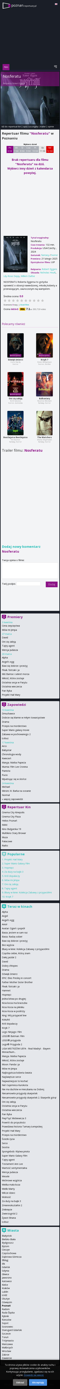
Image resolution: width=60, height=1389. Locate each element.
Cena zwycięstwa (11, 625)
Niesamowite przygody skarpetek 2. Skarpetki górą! (29, 1097)
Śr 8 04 (22, 149)
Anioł (4, 924)
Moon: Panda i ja (11, 1064)
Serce (5, 1143)
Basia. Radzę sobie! (12, 936)
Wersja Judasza (10, 649)
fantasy (45, 255)
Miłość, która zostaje (13, 678)
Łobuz (5, 738)
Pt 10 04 (35, 149)
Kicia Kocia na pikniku (13, 1007)
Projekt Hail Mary (11, 694)
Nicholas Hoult (48, 272)
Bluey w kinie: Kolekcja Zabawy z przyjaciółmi (28, 892)
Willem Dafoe (28, 276)
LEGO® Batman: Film (13, 1036)
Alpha (5, 657)
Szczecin (6, 1333)
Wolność (6, 1197)
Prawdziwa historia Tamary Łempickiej (22, 1126)
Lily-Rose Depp (12, 276)
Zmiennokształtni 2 (12, 1205)
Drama (5, 721)
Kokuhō (6, 1019)
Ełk (3, 1263)
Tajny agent (8, 645)
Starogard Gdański (12, 1330)
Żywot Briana (9, 1217)
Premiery (15, 617)
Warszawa (7, 1344)
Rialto (5, 845)
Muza (5, 837)
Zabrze (5, 1354)
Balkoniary (44, 398)
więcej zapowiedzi (13, 799)
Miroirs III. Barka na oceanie (16, 790)
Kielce (5, 1284)
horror (54, 255)
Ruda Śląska (8, 1312)
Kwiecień (6, 758)
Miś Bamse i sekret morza (15, 674)
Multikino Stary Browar (14, 833)
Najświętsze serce (11, 1076)
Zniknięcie (7, 1209)
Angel (5, 915)
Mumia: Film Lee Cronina (15, 766)
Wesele (5, 1176)
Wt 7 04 (16, 149)
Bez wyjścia (8, 945)
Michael (6, 786)
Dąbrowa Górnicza (11, 1256)
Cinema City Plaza (11, 816)
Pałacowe (7, 841)
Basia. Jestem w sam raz (15, 932)
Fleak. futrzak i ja (11, 670)
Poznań (6, 1305)
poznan (23, 5)
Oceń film (24, 304)
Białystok (7, 1235)
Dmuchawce (8, 713)
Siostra (5, 1147)
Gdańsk (6, 1267)
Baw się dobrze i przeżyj (15, 665)
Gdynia (5, 1270)
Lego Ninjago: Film (12, 1031)
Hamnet (6, 990)
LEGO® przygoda (11, 1040)
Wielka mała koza (11, 1184)
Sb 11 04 (42, 149)
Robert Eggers (18, 83)
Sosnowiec (7, 1326)
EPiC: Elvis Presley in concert (16, 978)
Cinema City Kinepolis (13, 812)
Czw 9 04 (28, 149)
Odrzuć (20, 1382)
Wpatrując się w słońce (14, 779)
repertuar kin (14, 126)
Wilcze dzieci (8, 1192)
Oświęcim (7, 1302)
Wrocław (6, 1351)
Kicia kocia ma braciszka (14, 1002)
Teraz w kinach (19, 906)
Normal (6, 795)
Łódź (4, 1295)
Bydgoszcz (7, 1242)
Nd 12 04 (50, 149)
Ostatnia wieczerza (12, 686)
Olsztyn (6, 1298)
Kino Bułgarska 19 (11, 829)
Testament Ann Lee (12, 1163)
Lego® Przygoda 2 (12, 1044)
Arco (4, 746)
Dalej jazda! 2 (9, 957)
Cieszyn (6, 1249)
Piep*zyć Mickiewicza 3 (14, 1118)
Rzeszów (6, 1319)
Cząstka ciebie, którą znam (16, 953)
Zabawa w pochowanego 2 (16, 734)
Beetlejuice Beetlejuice (15, 437)
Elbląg (5, 1260)
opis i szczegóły (30, 126)
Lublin (5, 1291)
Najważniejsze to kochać (15, 1081)
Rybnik (5, 1316)
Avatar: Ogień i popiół (13, 928)
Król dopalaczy (12, 875)
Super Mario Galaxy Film (17, 863)
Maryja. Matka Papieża (14, 762)
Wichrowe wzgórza (12, 1180)
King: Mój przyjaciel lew (14, 1015)
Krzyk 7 (44, 359)
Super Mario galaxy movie (15, 730)
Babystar (7, 750)
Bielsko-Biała (9, 1239)
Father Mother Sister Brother (17, 982)
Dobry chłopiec (10, 965)
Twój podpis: (9, 583)
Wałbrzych (7, 1347)
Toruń (5, 1337)
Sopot (5, 1323)
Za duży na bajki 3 (13, 871)
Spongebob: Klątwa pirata (16, 1151)
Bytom (5, 1246)
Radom (6, 1309)
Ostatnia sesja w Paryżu (14, 682)
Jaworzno (7, 1277)
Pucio (5, 775)
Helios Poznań (9, 820)
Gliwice (5, 1274)
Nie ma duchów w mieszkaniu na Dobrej (23, 1089)
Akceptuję (38, 1382)
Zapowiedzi (16, 704)
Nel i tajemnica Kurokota (15, 1085)
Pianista (6, 770)
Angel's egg (8, 661)
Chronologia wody (11, 754)
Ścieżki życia (8, 1139)
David (5, 637)
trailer (43, 126)
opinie (51, 126)
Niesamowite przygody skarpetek (19, 1093)
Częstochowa (9, 1253)
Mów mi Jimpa (9, 629)
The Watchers (44, 437)
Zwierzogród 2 (9, 1213)
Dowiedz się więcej (34, 1375)
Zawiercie (7, 1358)
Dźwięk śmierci (15, 359)
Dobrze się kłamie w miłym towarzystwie (23, 717)
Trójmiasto (8, 1340)
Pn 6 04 (10, 149)
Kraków (6, 1288)
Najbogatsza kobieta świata (17, 1072)
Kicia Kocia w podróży (13, 1011)
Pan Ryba (7, 690)
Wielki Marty (8, 1188)
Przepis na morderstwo (14, 726)
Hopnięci (9, 867)
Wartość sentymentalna (14, 1167)
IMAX (4, 824)
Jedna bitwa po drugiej (14, 998)
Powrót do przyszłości (13, 1122)
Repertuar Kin (19, 807)
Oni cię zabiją (15, 398)
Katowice (7, 1281)
